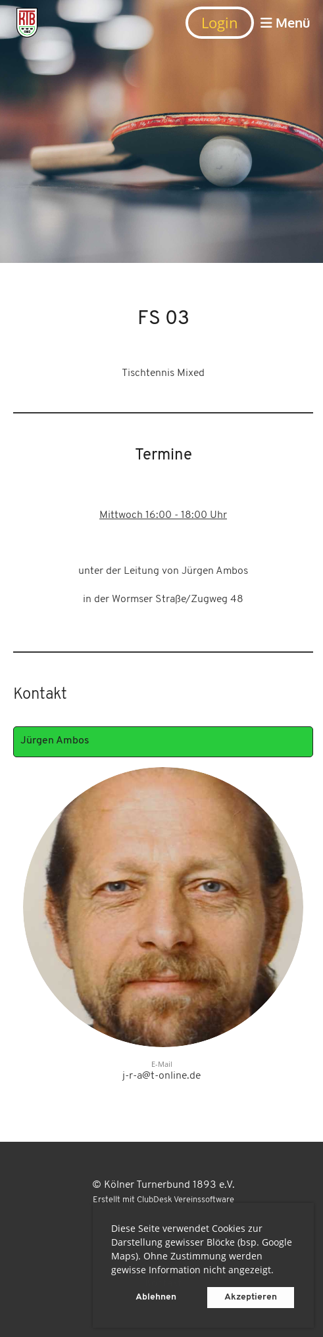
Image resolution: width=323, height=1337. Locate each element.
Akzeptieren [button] (250, 1297)
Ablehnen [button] (156, 1297)
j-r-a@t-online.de (161, 1076)
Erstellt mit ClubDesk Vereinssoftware (163, 1200)
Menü (285, 22)
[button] (278, 1272)
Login (219, 22)
